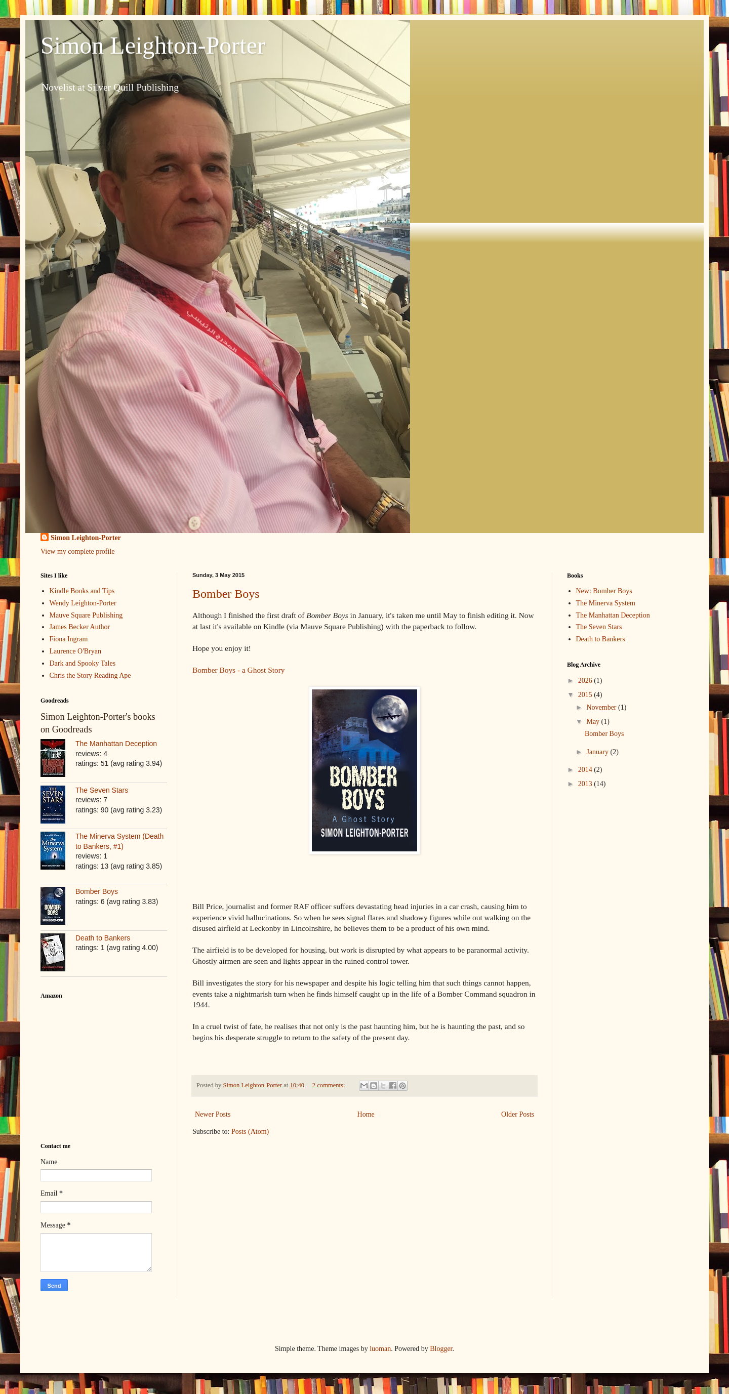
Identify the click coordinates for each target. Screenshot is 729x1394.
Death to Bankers (102, 938)
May (593, 721)
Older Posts (517, 1114)
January (598, 752)
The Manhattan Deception (116, 744)
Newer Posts (212, 1114)
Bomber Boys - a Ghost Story (238, 670)
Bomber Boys (226, 593)
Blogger (441, 1348)
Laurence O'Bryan (75, 651)
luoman (380, 1348)
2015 (586, 695)
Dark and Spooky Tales (83, 663)
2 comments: (329, 1085)
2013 (586, 784)
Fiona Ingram (69, 639)
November (602, 707)
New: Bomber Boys (604, 591)
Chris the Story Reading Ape (90, 675)
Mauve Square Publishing (86, 615)
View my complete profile (77, 551)
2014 (586, 769)
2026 (586, 680)
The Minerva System (605, 603)
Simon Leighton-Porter (152, 45)
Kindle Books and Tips (82, 591)
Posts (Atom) (250, 1131)
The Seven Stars (101, 790)
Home (366, 1114)
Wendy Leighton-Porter (83, 603)
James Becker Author (80, 627)
